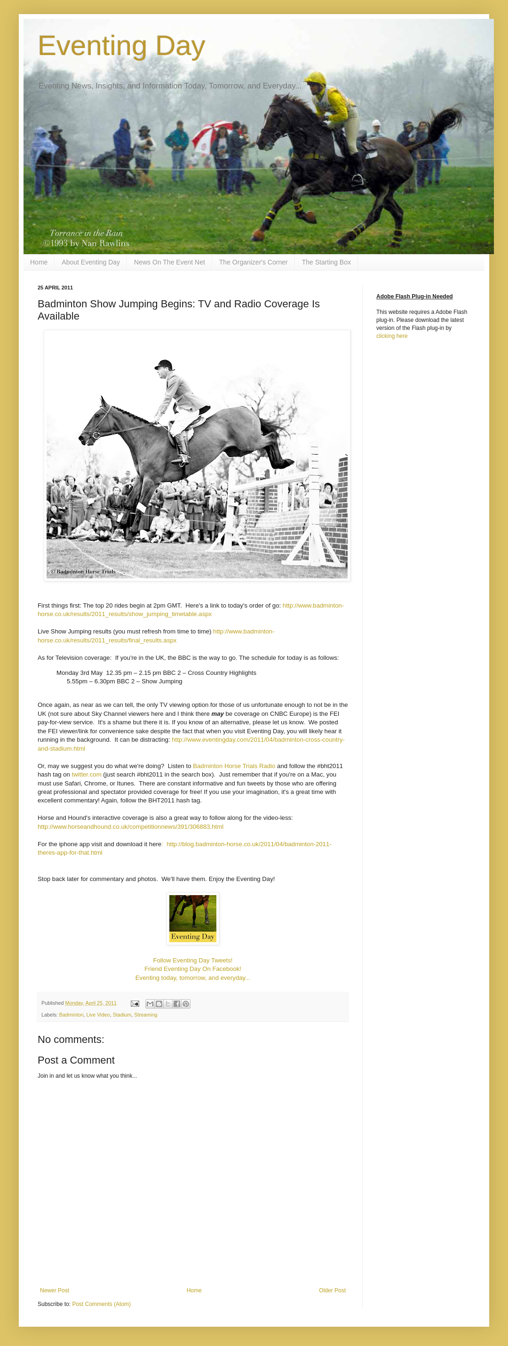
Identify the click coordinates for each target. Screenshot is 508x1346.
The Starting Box (326, 262)
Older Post (332, 1290)
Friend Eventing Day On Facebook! (192, 968)
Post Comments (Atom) (101, 1304)
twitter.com (87, 774)
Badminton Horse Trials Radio (234, 765)
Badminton (71, 1015)
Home (39, 262)
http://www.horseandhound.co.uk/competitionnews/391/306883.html (130, 826)
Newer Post (54, 1290)
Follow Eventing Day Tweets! (192, 960)
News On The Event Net (169, 262)
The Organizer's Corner (253, 262)
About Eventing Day (91, 262)
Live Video (98, 1015)
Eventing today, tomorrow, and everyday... (192, 977)
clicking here (392, 336)
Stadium (122, 1015)
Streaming (145, 1015)
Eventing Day (122, 45)
